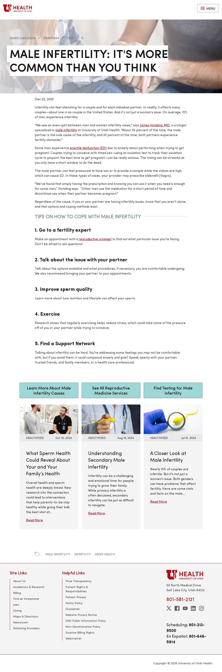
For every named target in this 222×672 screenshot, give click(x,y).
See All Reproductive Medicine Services (111, 390)
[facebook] (177, 608)
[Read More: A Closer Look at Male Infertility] (173, 419)
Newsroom (20, 622)
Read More (34, 520)
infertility (82, 554)
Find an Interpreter (26, 599)
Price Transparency (79, 581)
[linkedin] (193, 608)
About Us (19, 581)
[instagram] (201, 608)
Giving (17, 610)
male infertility (66, 130)
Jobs (16, 605)
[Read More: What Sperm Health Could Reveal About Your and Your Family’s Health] (49, 419)
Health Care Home (23, 37)
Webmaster (74, 638)
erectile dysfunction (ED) (88, 148)
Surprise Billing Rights (80, 632)
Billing (17, 593)
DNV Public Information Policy (86, 621)
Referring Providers (26, 628)
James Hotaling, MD (155, 125)
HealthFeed (51, 37)
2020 (70, 37)
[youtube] (185, 608)
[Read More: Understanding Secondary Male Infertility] (111, 419)
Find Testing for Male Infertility (173, 390)
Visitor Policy (74, 603)
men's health (105, 554)
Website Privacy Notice (81, 615)
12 (82, 37)
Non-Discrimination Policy (83, 626)
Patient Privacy (76, 597)
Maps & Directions (25, 616)
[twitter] (168, 608)
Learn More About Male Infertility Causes (49, 390)
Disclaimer (73, 609)
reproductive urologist (95, 239)
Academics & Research (28, 587)
